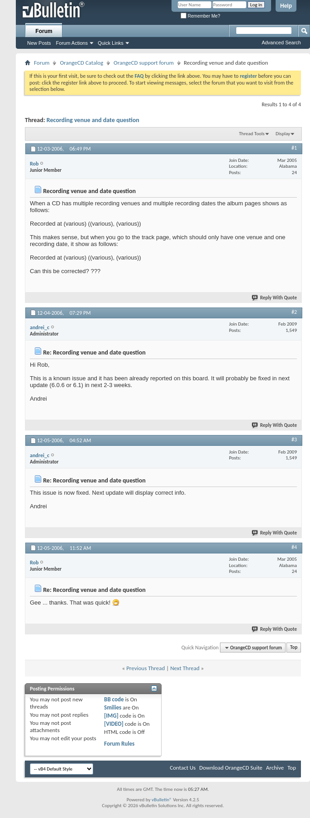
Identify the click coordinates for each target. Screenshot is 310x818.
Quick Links (111, 43)
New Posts (39, 43)
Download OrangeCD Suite (230, 767)
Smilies (112, 707)
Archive (275, 767)
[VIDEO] (114, 723)
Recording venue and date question (93, 120)
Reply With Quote (275, 298)
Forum (43, 31)
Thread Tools (252, 134)
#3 (294, 439)
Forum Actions (72, 43)
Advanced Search (281, 42)
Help (286, 6)
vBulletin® (162, 800)
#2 (294, 312)
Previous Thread (145, 668)
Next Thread (185, 668)
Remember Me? (200, 16)
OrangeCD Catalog (81, 62)
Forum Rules (119, 743)
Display (283, 134)
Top (293, 648)
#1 (294, 148)
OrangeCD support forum (144, 62)
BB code (114, 699)
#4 (294, 547)
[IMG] (111, 715)
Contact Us (183, 767)
